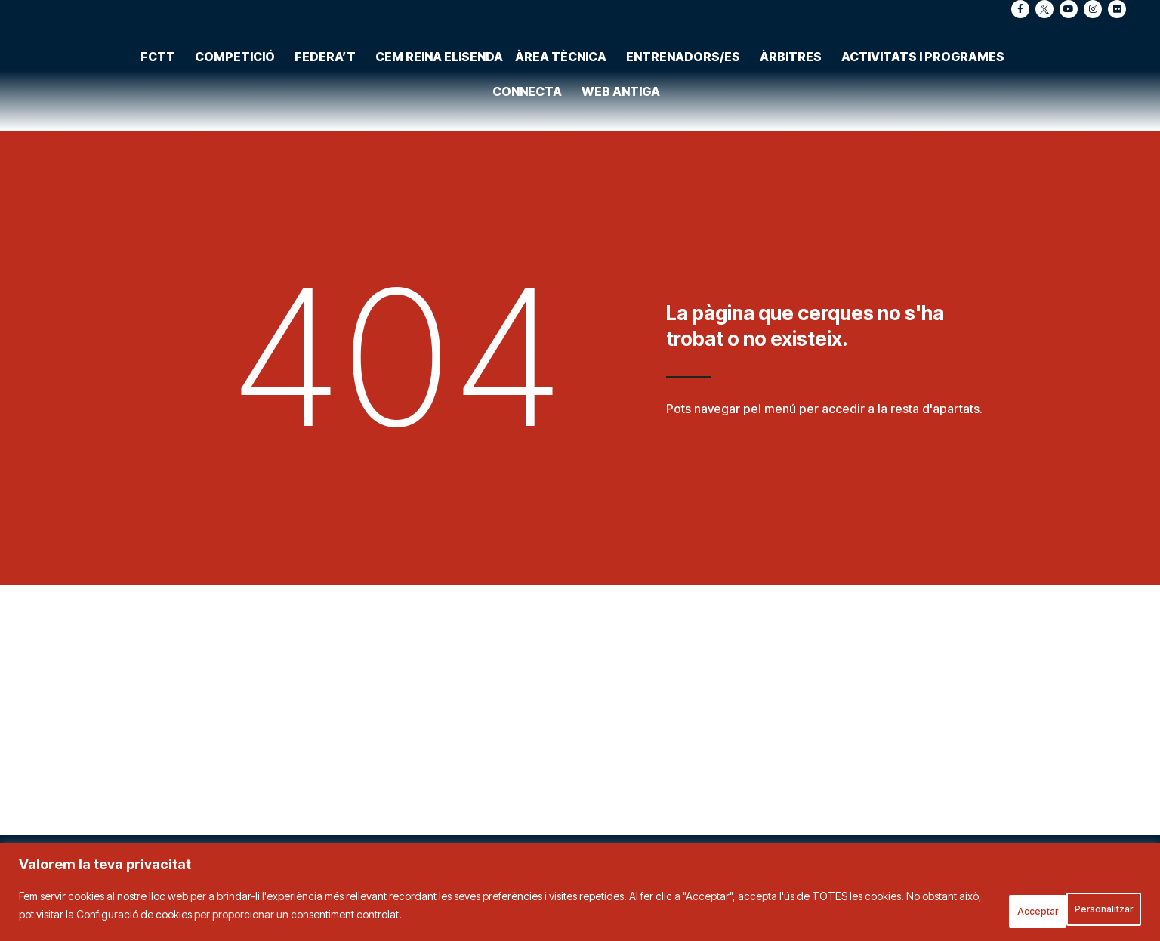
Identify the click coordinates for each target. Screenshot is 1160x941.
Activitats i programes (926, 29)
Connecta (530, 64)
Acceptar (1096, 909)
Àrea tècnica (564, 29)
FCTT (161, 29)
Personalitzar (991, 909)
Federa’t (329, 29)
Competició (238, 29)
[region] (580, 896)
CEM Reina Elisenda (439, 29)
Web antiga (621, 64)
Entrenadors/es (687, 29)
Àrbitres (794, 29)
